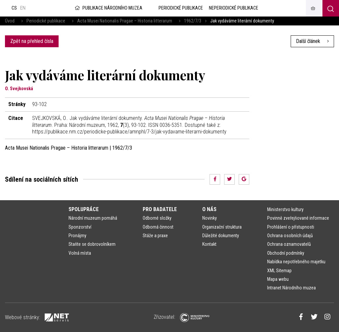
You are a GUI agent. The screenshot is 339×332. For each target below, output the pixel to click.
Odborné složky (157, 218)
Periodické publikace (45, 21)
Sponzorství (80, 227)
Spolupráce (84, 209)
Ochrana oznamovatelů (289, 244)
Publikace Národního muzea (107, 8)
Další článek (312, 41)
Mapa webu (278, 279)
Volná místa (80, 253)
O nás (209, 209)
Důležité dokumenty (220, 235)
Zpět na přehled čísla (31, 41)
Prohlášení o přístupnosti (290, 227)
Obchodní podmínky (285, 253)
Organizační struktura (222, 227)
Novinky (209, 218)
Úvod (10, 21)
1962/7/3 (192, 21)
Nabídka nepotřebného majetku (296, 261)
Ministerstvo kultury (285, 209)
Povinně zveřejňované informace (298, 218)
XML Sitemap (279, 270)
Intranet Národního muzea (291, 287)
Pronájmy (77, 235)
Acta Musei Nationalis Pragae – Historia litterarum (124, 21)
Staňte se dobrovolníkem (92, 244)
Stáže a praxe (155, 235)
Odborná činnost (158, 227)
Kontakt (209, 244)
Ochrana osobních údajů (290, 235)
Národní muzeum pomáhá (93, 218)
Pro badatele (160, 209)
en (22, 8)
